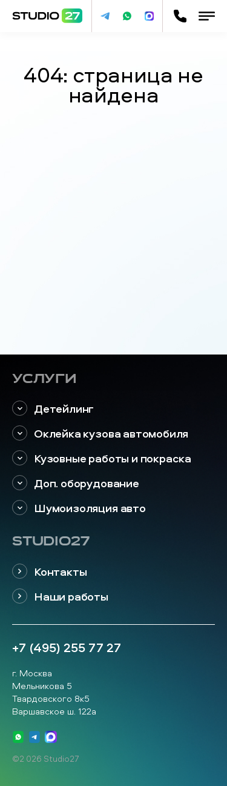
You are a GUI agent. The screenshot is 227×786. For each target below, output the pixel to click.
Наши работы (60, 596)
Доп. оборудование (75, 483)
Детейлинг (53, 408)
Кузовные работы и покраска (101, 458)
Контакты (49, 571)
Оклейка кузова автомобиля (100, 433)
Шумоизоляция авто (79, 508)
